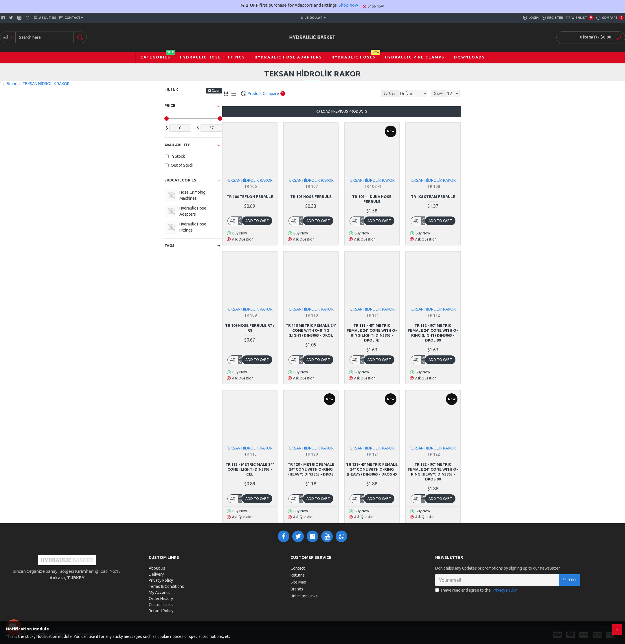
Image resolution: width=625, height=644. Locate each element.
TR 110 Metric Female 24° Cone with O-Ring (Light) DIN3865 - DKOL (311, 330)
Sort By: (385, 93)
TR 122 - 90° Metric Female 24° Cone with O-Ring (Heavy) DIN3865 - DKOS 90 (433, 471)
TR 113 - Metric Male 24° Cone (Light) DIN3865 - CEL (249, 469)
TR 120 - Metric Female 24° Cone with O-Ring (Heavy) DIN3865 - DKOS (311, 469)
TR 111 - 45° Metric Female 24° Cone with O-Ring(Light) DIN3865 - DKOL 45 (372, 332)
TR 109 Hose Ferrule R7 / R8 (250, 327)
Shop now (348, 5)
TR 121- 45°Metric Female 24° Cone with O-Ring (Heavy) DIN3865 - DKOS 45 (372, 469)
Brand (12, 83)
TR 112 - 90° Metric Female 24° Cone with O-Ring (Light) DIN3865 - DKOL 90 (433, 332)
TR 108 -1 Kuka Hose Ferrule (371, 199)
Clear (216, 90)
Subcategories (180, 180)
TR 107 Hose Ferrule (311, 197)
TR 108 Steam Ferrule (433, 197)
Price (169, 105)
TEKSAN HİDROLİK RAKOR (249, 180)
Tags (169, 245)
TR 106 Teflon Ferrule (250, 197)
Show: (440, 93)
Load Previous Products (344, 111)
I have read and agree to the (476, 590)
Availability (177, 145)
